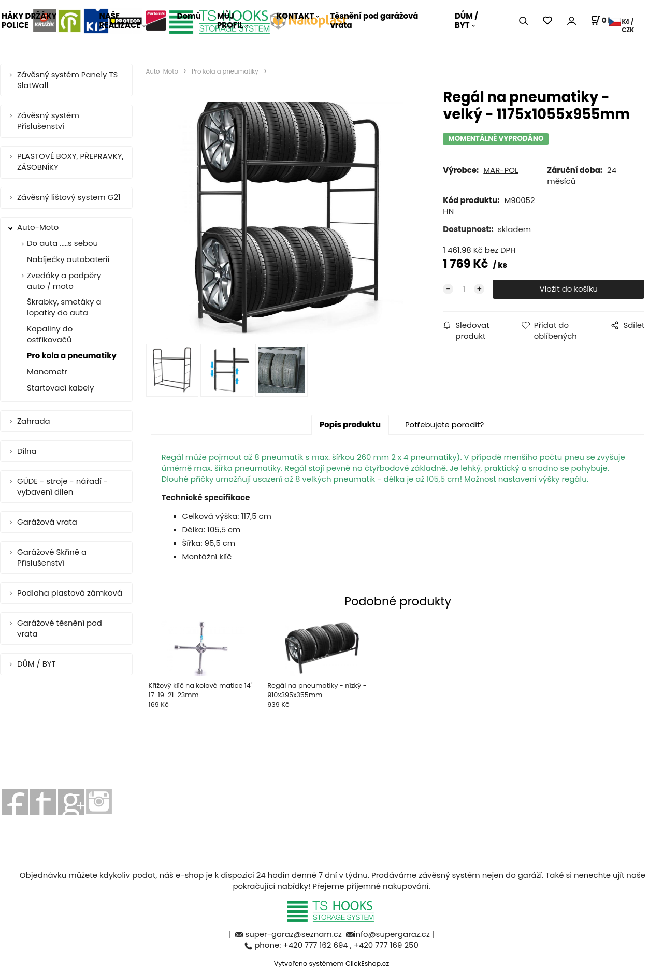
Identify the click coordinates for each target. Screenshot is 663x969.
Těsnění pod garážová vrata (374, 20)
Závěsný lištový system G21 (69, 197)
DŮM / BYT (466, 20)
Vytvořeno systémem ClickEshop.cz (332, 963)
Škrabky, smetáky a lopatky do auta (64, 307)
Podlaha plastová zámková (69, 592)
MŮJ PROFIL (230, 20)
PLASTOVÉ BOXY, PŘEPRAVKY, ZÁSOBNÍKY (70, 161)
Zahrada (33, 420)
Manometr (47, 371)
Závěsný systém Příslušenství (48, 121)
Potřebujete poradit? (444, 425)
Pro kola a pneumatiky (72, 355)
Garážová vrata (47, 521)
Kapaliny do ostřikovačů (50, 334)
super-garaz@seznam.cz (294, 934)
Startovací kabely (60, 387)
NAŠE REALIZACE (120, 20)
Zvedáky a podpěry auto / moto (64, 281)
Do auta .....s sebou (62, 243)
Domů (189, 15)
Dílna (27, 450)
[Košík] (603, 20)
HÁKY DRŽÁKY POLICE (29, 20)
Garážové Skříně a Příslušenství (52, 557)
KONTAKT (295, 15)
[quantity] (463, 289)
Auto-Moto (38, 227)
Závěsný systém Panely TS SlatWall (67, 80)
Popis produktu (350, 425)
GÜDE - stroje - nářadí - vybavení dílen (62, 486)
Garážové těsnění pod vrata (59, 628)
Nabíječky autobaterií (68, 259)
